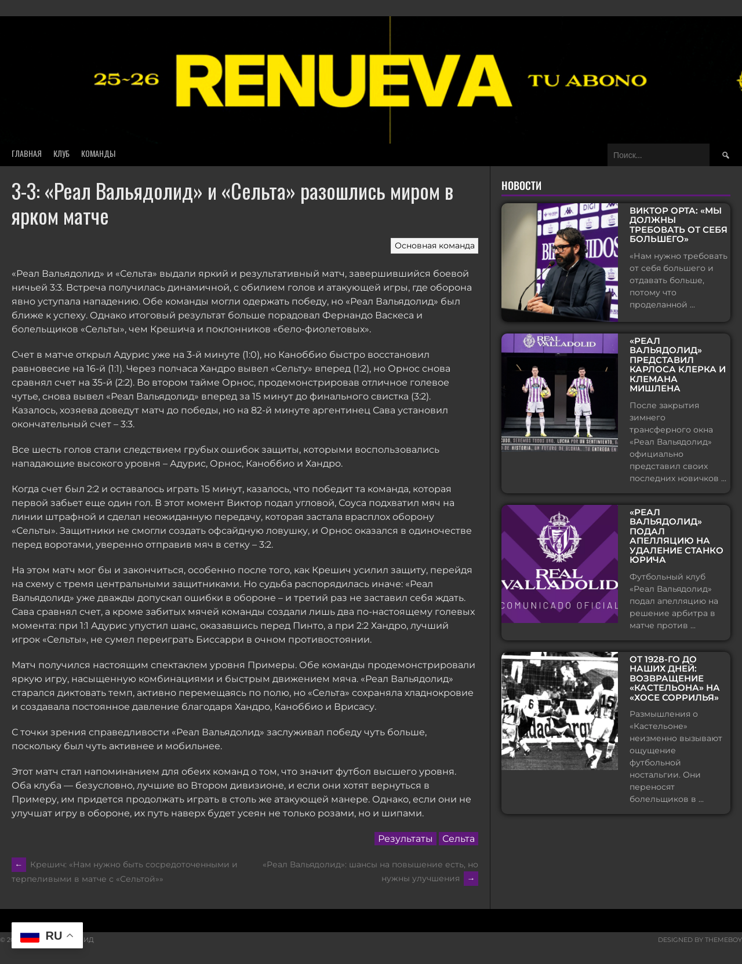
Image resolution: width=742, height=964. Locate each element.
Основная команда (435, 245)
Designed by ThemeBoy (700, 940)
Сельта (458, 838)
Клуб (61, 153)
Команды (98, 153)
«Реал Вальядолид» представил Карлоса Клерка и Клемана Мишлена (678, 362)
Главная (27, 153)
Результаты (405, 838)
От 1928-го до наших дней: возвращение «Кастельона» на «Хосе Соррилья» (675, 677)
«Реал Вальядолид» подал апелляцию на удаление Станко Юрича (676, 534)
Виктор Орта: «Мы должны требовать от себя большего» (679, 225)
